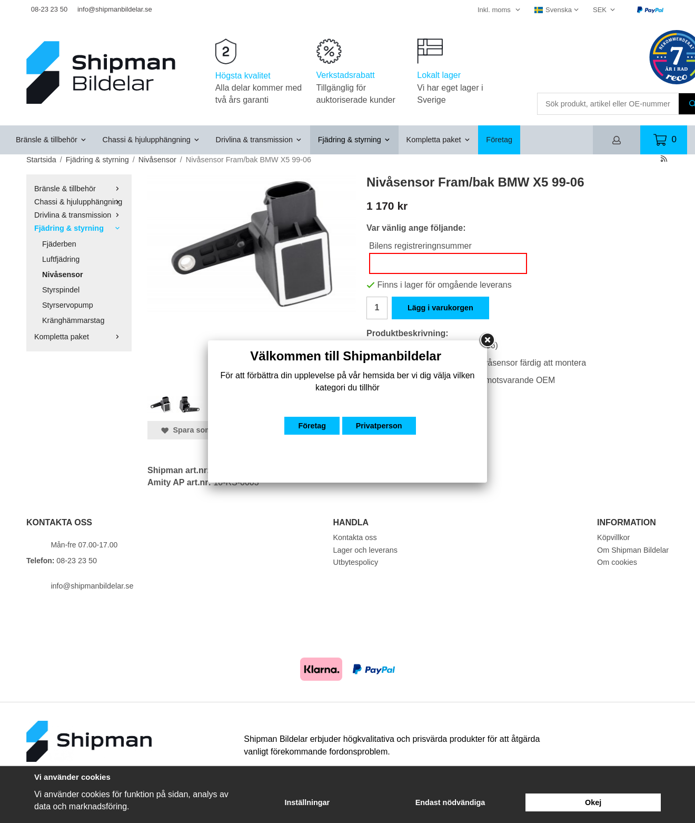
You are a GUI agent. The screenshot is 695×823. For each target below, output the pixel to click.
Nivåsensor (62, 274)
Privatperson (379, 426)
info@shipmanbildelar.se (114, 9)
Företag (499, 139)
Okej (593, 802)
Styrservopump (67, 305)
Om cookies (617, 562)
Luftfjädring (61, 259)
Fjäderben (59, 244)
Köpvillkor (613, 537)
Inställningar (307, 802)
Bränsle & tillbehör (51, 139)
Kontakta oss (355, 537)
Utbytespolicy (356, 562)
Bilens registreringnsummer (420, 245)
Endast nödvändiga (450, 802)
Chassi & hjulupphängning (151, 139)
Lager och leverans (365, 550)
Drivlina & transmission (259, 139)
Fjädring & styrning (354, 139)
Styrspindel (61, 290)
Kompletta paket (438, 139)
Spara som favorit (199, 430)
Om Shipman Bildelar (633, 550)
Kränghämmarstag (73, 320)
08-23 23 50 (49, 9)
